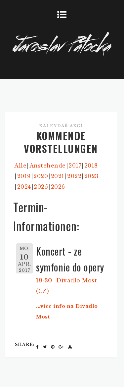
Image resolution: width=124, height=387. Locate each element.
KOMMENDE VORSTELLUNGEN (61, 142)
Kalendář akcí (61, 125)
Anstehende (47, 165)
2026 (58, 186)
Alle (20, 165)
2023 (91, 176)
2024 (24, 186)
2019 (24, 176)
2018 (91, 165)
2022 (74, 176)
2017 (74, 165)
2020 (40, 176)
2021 (57, 176)
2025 (41, 186)
